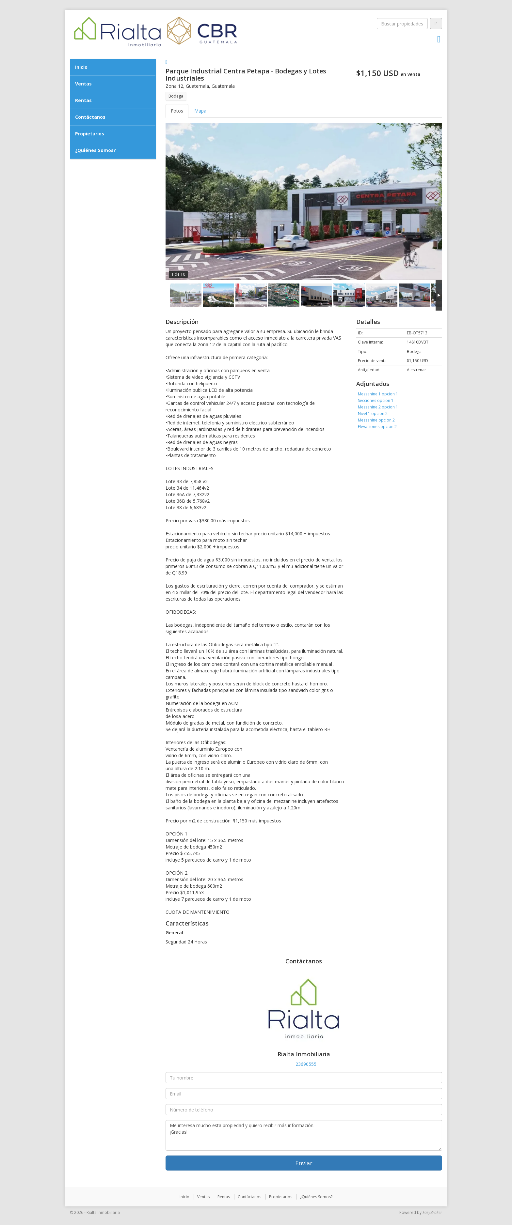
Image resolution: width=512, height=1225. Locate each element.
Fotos (177, 111)
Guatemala (197, 86)
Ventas (83, 84)
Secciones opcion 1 (375, 400)
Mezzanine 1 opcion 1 (378, 394)
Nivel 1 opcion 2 (373, 413)
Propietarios (89, 133)
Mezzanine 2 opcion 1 (378, 407)
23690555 (306, 1064)
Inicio (81, 67)
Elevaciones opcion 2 (377, 426)
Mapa (200, 111)
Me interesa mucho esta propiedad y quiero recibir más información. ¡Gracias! (304, 1135)
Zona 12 (174, 86)
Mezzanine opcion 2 (376, 420)
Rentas (83, 100)
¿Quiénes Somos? (95, 150)
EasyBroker (432, 1212)
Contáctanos (90, 117)
